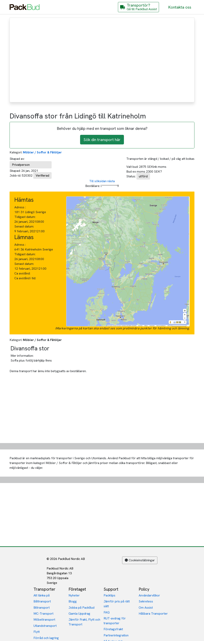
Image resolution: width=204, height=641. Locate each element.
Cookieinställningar (140, 560)
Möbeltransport (44, 619)
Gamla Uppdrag (79, 613)
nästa (111, 181)
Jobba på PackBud (81, 607)
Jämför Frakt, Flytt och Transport (84, 621)
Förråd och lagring (46, 638)
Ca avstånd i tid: (25, 278)
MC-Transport (43, 613)
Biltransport (41, 607)
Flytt (36, 632)
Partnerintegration (116, 635)
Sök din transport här (102, 139)
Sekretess (146, 601)
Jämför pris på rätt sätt (117, 603)
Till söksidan (98, 181)
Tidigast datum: (24, 217)
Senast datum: (24, 226)
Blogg (73, 601)
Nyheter (74, 595)
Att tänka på (41, 595)
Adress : (20, 207)
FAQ (107, 612)
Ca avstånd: (22, 273)
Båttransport (42, 601)
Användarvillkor (149, 595)
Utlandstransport (45, 626)
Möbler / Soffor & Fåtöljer (42, 152)
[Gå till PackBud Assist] (138, 7)
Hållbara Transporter (153, 613)
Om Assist (146, 607)
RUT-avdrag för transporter (115, 620)
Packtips (109, 595)
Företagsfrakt (113, 629)
